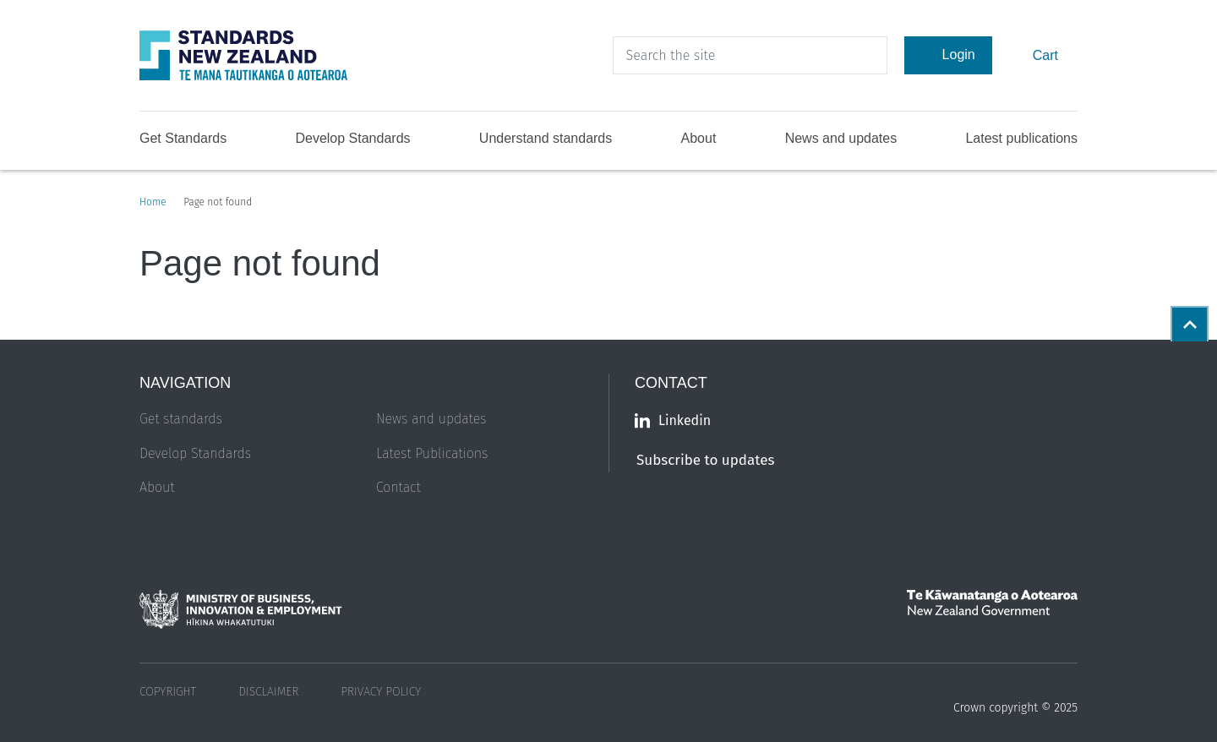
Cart (1043, 54)
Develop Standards (352, 138)
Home (152, 202)
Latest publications (1021, 138)
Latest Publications (432, 453)
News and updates (841, 138)
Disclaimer (268, 692)
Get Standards (182, 138)
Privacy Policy (381, 692)
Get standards (180, 419)
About (699, 138)
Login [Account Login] (948, 55)
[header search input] (750, 55)
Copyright (167, 692)
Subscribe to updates (705, 460)
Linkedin (673, 420)
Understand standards (545, 138)
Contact (398, 487)
